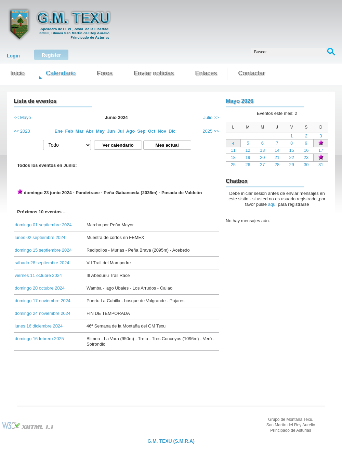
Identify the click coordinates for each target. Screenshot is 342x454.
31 (320, 164)
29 (291, 164)
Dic (172, 131)
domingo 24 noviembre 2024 (42, 313)
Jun (111, 131)
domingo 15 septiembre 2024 (43, 250)
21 (277, 157)
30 (306, 164)
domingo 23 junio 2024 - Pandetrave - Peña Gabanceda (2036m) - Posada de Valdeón (109, 192)
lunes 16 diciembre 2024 (39, 326)
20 (262, 157)
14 (277, 150)
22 (291, 157)
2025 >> (210, 131)
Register (51, 55)
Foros (105, 73)
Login (13, 55)
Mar (79, 131)
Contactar (251, 73)
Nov (162, 131)
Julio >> (211, 117)
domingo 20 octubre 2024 (40, 288)
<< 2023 (22, 131)
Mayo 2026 (239, 101)
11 (233, 150)
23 (306, 157)
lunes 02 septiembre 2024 (40, 237)
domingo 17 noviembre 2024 (42, 300)
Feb (69, 131)
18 (233, 157)
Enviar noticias (154, 73)
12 (247, 150)
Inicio (17, 73)
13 (262, 150)
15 (291, 150)
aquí (272, 204)
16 (306, 150)
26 (247, 164)
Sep (141, 131)
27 (262, 164)
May (100, 131)
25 (233, 164)
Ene (58, 131)
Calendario (61, 73)
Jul (120, 131)
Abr (89, 131)
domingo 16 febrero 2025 (39, 338)
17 (320, 150)
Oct (151, 131)
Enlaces (206, 73)
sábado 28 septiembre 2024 (42, 262)
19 (247, 157)
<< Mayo (22, 117)
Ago (130, 131)
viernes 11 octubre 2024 (38, 275)
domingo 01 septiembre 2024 (43, 224)
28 (277, 164)
